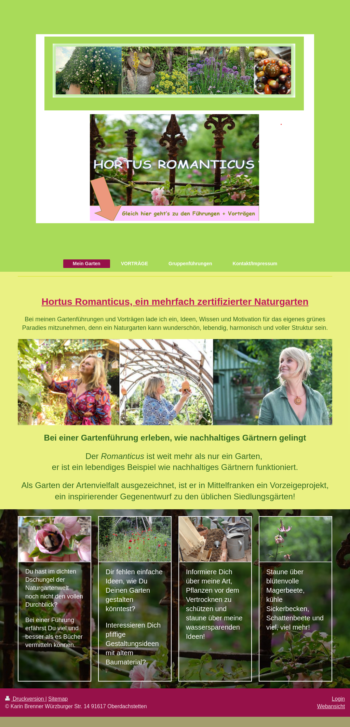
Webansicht (331, 706)
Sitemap (58, 699)
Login (338, 699)
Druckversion (25, 699)
